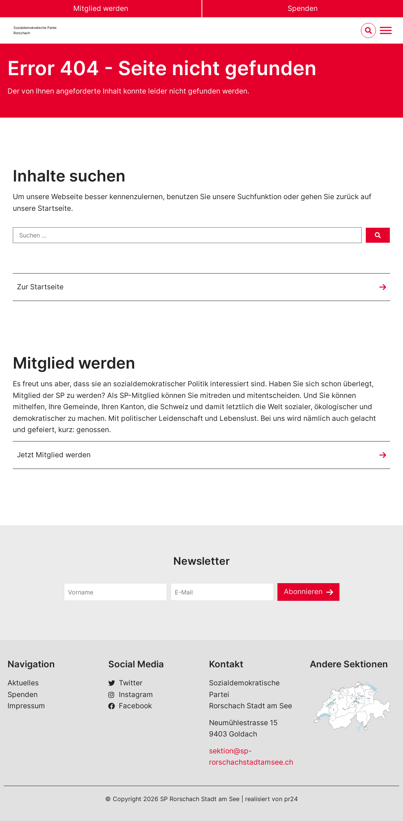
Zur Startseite (40, 287)
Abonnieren (303, 592)
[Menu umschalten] (386, 30)
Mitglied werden (100, 8)
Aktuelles (23, 683)
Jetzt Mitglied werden (54, 455)
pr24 (291, 799)
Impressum (26, 706)
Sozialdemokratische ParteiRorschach (35, 30)
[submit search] (377, 235)
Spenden (303, 8)
